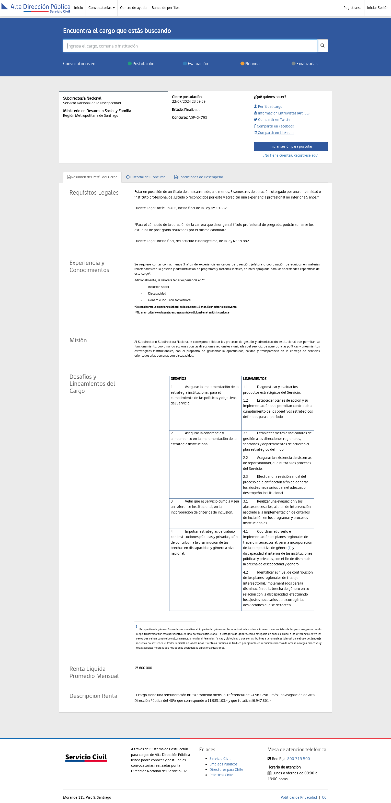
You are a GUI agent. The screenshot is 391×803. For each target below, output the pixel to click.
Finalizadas (304, 63)
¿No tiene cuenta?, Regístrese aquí (290, 155)
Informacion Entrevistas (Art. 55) (281, 113)
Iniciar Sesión (377, 7)
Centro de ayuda (133, 7)
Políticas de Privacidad (299, 797)
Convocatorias (101, 7)
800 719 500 (298, 758)
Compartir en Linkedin (274, 132)
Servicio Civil (220, 758)
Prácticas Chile (221, 775)
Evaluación (195, 63)
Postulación (141, 63)
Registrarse (352, 7)
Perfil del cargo (268, 106)
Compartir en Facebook (274, 126)
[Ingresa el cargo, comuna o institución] (190, 45)
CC (324, 797)
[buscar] (322, 45)
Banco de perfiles (165, 7)
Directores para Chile (226, 769)
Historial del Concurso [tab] (146, 177)
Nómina (250, 63)
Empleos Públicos (223, 764)
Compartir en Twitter (273, 119)
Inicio (78, 7)
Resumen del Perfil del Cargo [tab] (92, 177)
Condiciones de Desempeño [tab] (198, 177)
